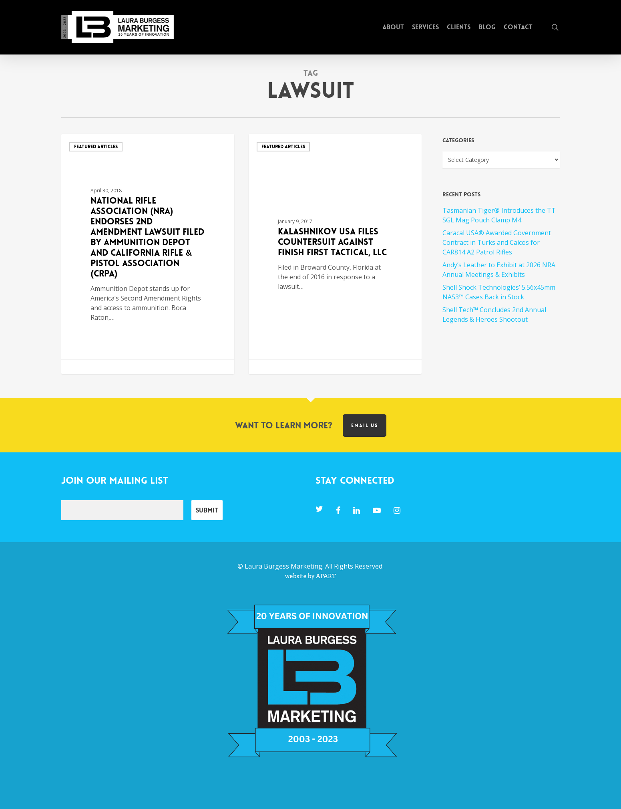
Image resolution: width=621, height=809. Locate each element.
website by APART (310, 576)
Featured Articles (96, 146)
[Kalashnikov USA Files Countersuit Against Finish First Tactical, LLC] (335, 254)
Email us (364, 425)
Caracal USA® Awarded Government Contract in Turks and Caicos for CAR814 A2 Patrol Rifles (496, 242)
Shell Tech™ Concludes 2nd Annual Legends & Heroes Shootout (494, 314)
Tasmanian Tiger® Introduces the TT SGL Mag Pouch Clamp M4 (499, 215)
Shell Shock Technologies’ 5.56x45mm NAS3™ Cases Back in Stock (498, 292)
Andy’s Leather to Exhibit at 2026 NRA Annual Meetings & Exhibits (498, 269)
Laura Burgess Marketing (283, 566)
